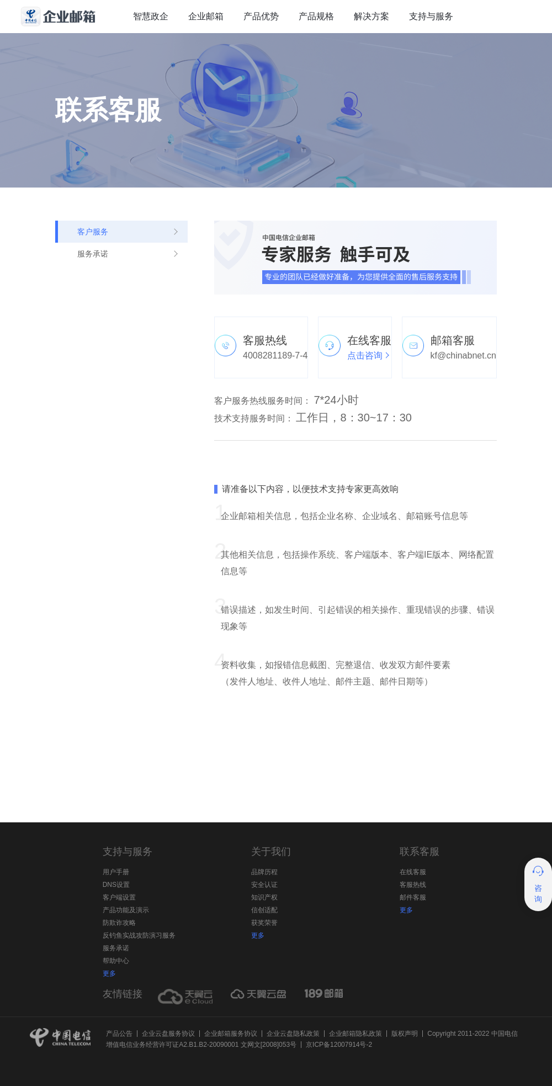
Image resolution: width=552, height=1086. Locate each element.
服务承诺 (116, 948)
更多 (109, 973)
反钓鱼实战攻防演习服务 (139, 935)
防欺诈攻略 (119, 923)
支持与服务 (431, 16)
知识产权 (264, 897)
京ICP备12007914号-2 (339, 1044)
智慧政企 (150, 16)
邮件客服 (413, 897)
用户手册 (116, 872)
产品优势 (261, 16)
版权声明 (404, 1033)
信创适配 (264, 910)
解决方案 (371, 16)
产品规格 (316, 16)
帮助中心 (116, 961)
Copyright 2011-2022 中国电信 (472, 1033)
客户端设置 (119, 897)
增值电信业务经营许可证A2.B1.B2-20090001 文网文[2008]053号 (201, 1044)
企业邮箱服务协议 (230, 1033)
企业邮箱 (206, 16)
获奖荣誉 (264, 923)
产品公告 (119, 1033)
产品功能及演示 (126, 910)
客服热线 (413, 885)
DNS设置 (116, 885)
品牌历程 (264, 872)
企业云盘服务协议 (168, 1033)
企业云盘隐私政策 (293, 1033)
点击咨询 (365, 355)
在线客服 (413, 872)
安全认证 (264, 885)
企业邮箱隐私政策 (355, 1033)
